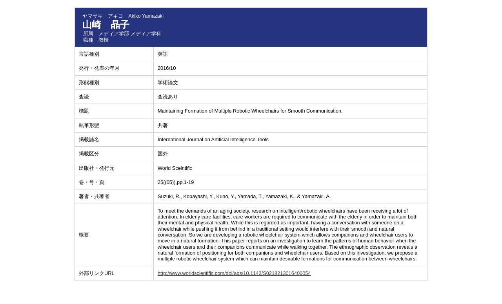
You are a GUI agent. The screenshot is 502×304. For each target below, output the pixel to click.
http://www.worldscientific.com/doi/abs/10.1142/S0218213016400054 (234, 273)
